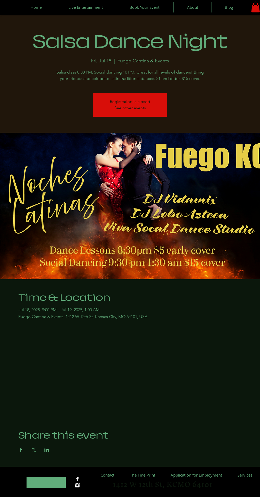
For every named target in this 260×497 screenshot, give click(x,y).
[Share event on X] (33, 450)
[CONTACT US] (46, 482)
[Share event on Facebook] (20, 450)
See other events (130, 107)
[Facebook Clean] (77, 479)
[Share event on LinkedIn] (46, 450)
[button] (255, 7)
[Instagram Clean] (77, 485)
